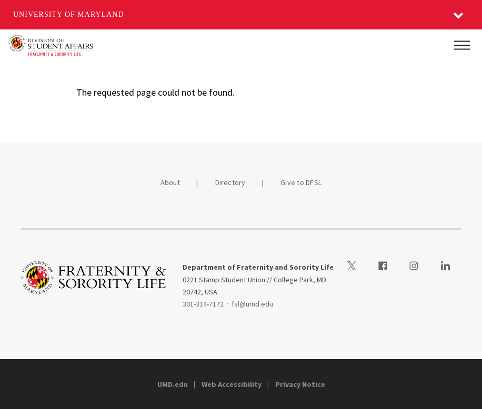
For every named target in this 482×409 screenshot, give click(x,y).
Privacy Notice (300, 384)
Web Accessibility (232, 384)
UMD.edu (172, 384)
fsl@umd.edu (252, 304)
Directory (230, 182)
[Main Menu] (462, 45)
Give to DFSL (301, 182)
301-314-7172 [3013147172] (203, 304)
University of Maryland (68, 14)
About (170, 182)
